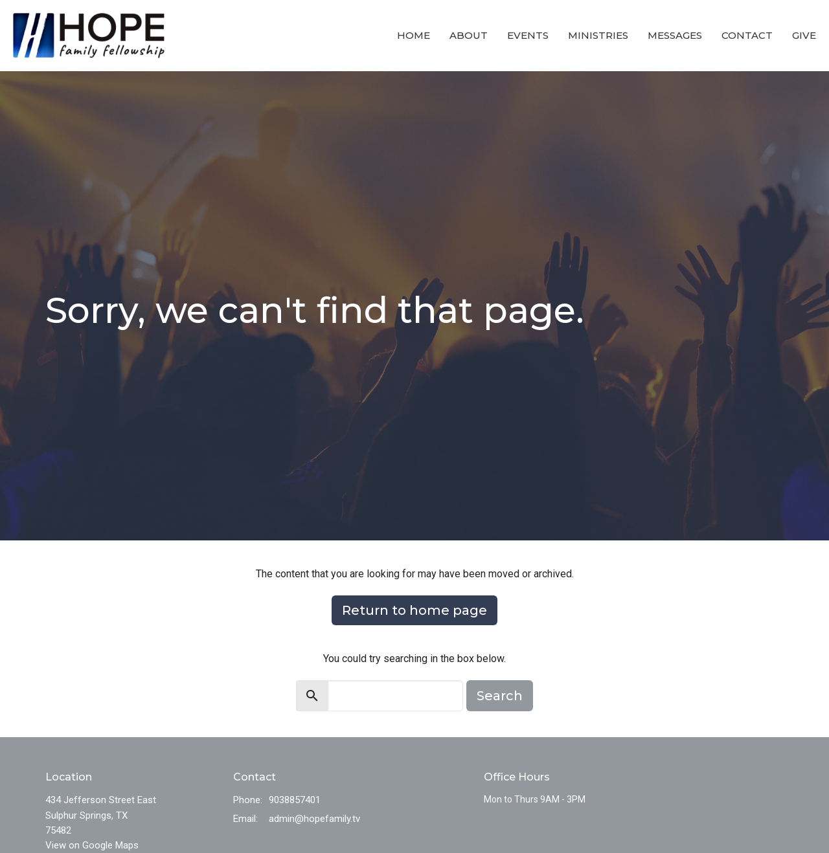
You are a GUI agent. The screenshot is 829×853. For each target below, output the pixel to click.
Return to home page (414, 610)
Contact (747, 35)
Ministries (598, 35)
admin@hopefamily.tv (314, 819)
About (468, 35)
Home (413, 35)
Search (500, 695)
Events (528, 35)
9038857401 (295, 800)
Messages (675, 35)
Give (804, 35)
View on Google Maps (92, 845)
